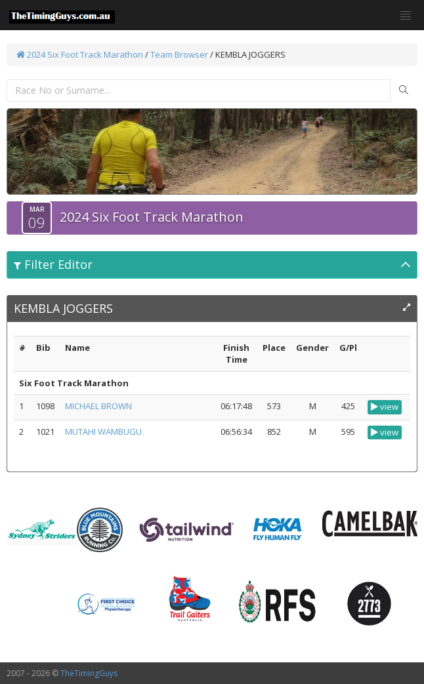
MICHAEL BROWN (98, 406)
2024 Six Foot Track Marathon (79, 54)
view (384, 406)
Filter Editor (53, 264)
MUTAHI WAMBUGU (103, 431)
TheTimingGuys (88, 673)
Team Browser (179, 54)
